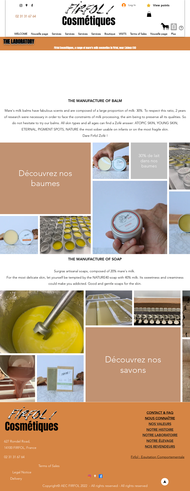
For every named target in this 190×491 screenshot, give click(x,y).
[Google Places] (26, 5)
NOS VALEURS (160, 424)
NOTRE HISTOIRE (159, 429)
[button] (149, 14)
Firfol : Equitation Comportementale (157, 457)
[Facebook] (32, 5)
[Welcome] (164, 481)
